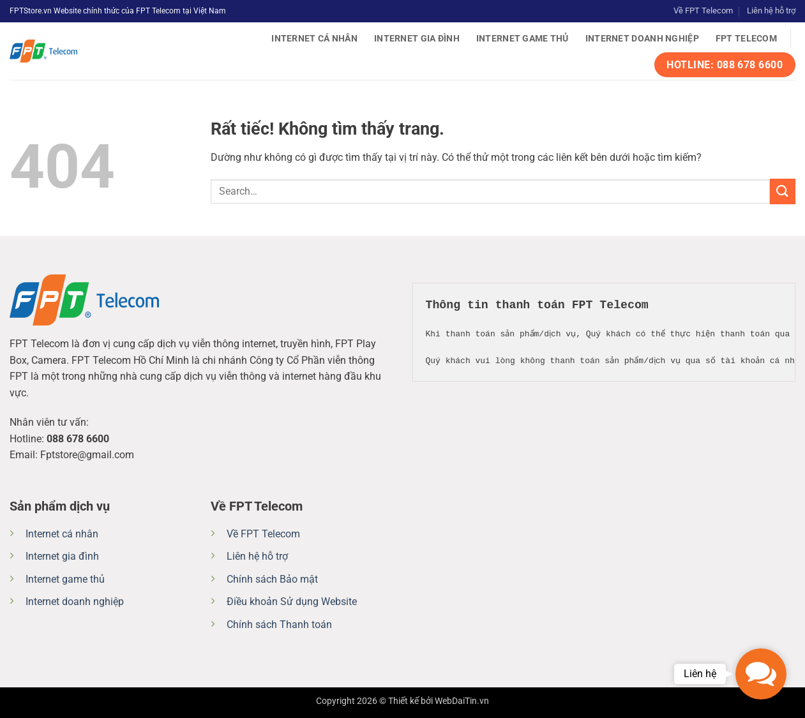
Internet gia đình (417, 38)
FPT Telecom (746, 38)
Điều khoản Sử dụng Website (292, 601)
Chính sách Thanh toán (279, 624)
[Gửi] (782, 191)
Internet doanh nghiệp (642, 38)
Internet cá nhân (314, 38)
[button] (760, 673)
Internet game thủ (522, 38)
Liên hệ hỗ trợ (771, 10)
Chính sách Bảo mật (272, 579)
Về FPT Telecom (703, 10)
